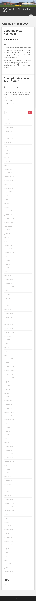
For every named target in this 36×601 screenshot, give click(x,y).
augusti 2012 (8, 514)
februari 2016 (8, 401)
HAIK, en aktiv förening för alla (16, 9)
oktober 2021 (8, 184)
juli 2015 (7, 427)
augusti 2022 (8, 146)
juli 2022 (7, 150)
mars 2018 (7, 309)
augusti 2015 (8, 423)
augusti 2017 (8, 336)
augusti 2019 (8, 256)
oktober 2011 (8, 545)
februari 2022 (8, 169)
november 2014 (9, 454)
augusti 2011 (8, 549)
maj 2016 (7, 393)
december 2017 (9, 321)
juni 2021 (7, 199)
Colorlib (17, 599)
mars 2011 (7, 560)
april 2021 (7, 207)
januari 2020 (8, 249)
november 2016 (9, 370)
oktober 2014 (8, 458)
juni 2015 (7, 431)
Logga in (7, 584)
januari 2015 (8, 450)
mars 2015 (7, 442)
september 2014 (9, 461)
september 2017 (9, 332)
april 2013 (7, 492)
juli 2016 (7, 385)
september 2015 (9, 420)
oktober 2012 (8, 507)
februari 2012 (8, 530)
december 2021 (9, 177)
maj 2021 (7, 203)
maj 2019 (7, 268)
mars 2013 (7, 495)
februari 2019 (8, 279)
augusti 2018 (8, 290)
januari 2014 (8, 480)
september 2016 (9, 378)
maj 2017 (7, 347)
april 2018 (7, 306)
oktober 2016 (8, 374)
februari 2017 (8, 359)
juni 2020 (7, 234)
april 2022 (7, 161)
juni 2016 (7, 389)
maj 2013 (7, 488)
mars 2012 (7, 526)
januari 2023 (8, 131)
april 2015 (7, 439)
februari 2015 (8, 446)
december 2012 (9, 503)
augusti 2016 (8, 382)
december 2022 (9, 135)
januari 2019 (8, 283)
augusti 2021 (8, 192)
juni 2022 (7, 154)
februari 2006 (8, 571)
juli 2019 (7, 260)
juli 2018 (7, 294)
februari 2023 (8, 127)
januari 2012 (8, 533)
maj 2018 (7, 302)
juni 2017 (7, 344)
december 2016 (9, 366)
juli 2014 (7, 469)
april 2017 (7, 351)
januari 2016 (8, 404)
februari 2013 (8, 499)
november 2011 (9, 541)
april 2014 (7, 473)
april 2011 (7, 556)
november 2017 (9, 325)
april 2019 (7, 272)
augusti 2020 (8, 226)
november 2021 (9, 180)
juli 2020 (7, 230)
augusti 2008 (8, 564)
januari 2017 (8, 363)
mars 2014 (7, 476)
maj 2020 (7, 237)
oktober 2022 (8, 139)
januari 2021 (8, 215)
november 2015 (9, 412)
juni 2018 (7, 298)
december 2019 (9, 253)
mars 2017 (7, 355)
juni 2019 (7, 264)
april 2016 (7, 397)
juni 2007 (7, 568)
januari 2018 (8, 317)
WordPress (28, 599)
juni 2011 (7, 552)
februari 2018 (8, 313)
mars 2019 (7, 275)
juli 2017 (7, 340)
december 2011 (9, 537)
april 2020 (7, 241)
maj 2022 (7, 158)
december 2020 (9, 218)
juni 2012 (7, 518)
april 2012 (7, 522)
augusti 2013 (8, 484)
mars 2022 (7, 165)
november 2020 (9, 222)
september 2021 (9, 188)
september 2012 (9, 511)
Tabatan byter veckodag (13, 32)
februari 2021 (8, 211)
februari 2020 (8, 245)
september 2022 (9, 142)
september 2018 (9, 287)
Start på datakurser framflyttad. (16, 79)
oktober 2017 (8, 328)
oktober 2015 (8, 416)
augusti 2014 (8, 465)
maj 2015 (7, 435)
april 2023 (7, 123)
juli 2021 (7, 196)
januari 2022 (8, 173)
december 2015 (9, 408)
